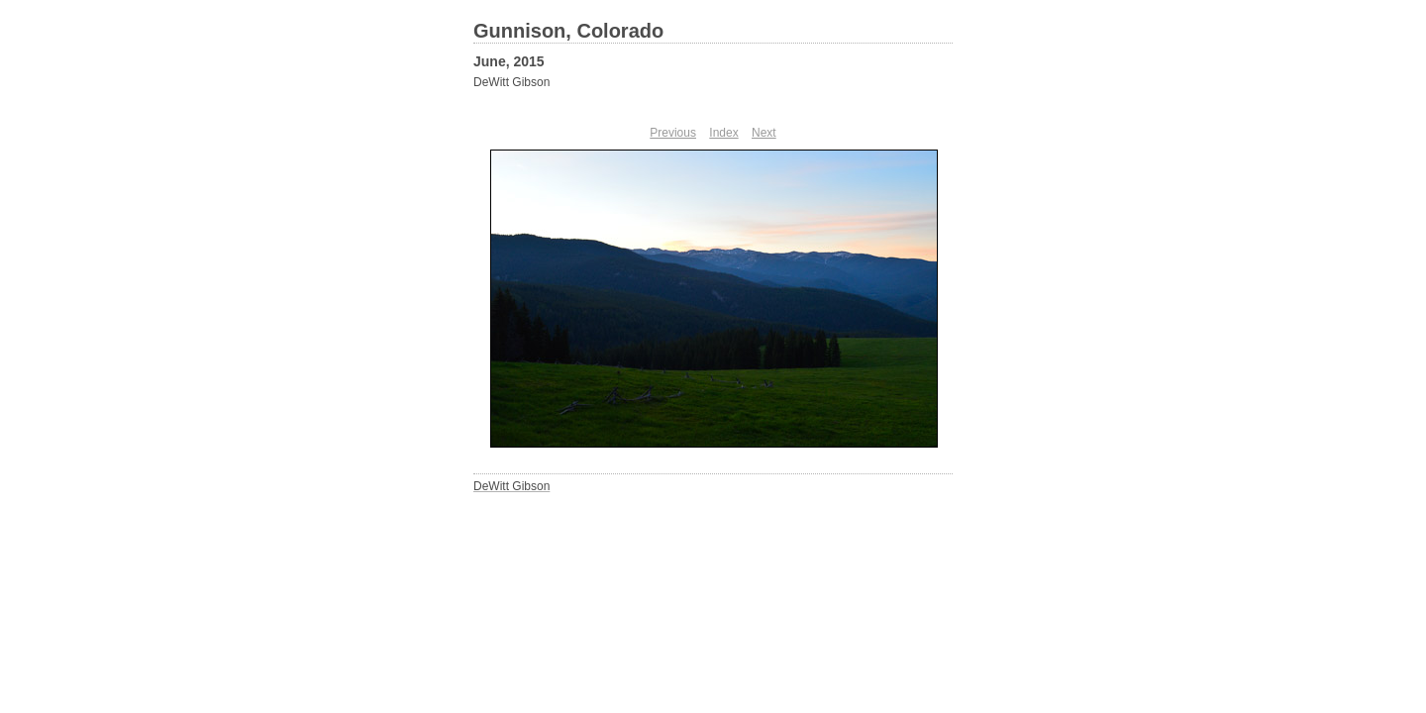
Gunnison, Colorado (568, 31)
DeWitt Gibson (511, 82)
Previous (673, 133)
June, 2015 (509, 61)
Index (723, 133)
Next (764, 133)
